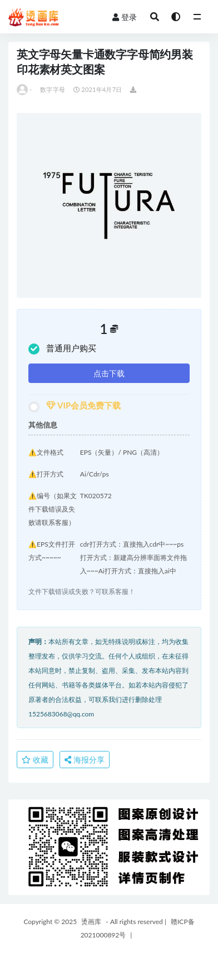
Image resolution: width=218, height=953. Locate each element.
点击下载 (109, 373)
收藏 (35, 759)
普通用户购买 (62, 349)
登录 (124, 17)
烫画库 (91, 921)
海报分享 (85, 759)
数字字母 (52, 89)
